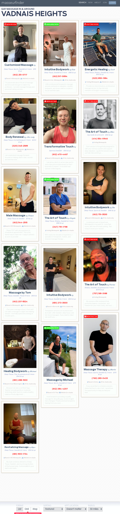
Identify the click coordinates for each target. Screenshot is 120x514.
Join (105, 3)
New (90, 3)
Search (82, 3)
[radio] (19, 509)
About (97, 3)
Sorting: (47, 506)
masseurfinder (13, 3)
